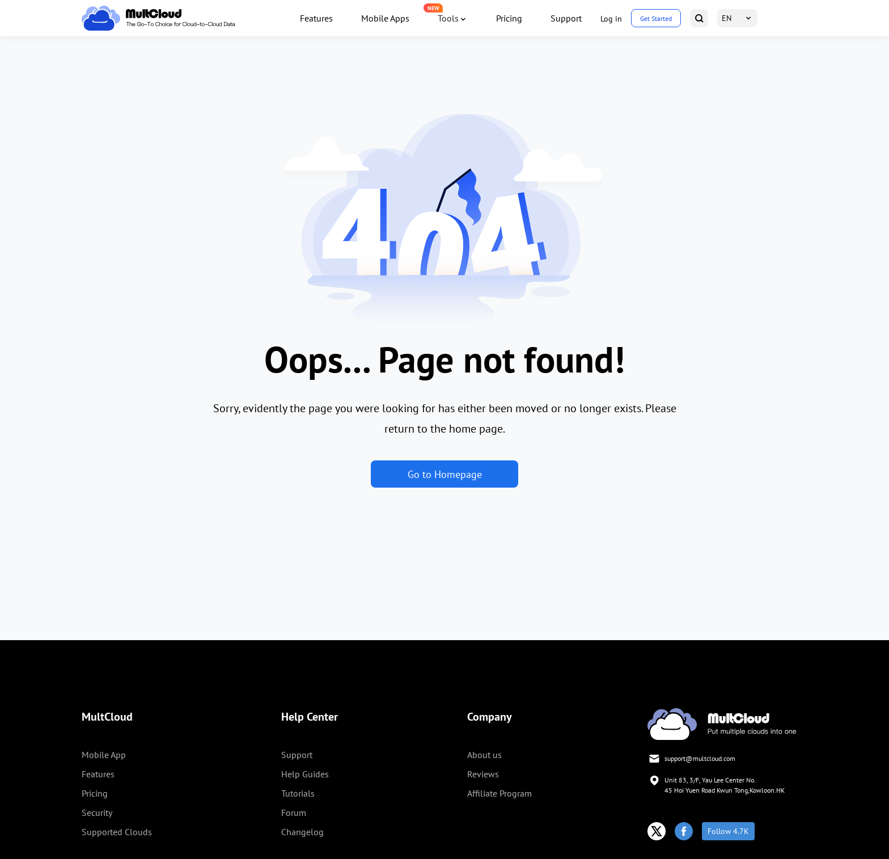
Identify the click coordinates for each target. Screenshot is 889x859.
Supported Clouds (117, 831)
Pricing (509, 18)
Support (566, 18)
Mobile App (104, 754)
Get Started (656, 18)
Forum (293, 812)
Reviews (483, 774)
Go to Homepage (445, 474)
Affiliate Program (499, 793)
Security (97, 812)
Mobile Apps (385, 18)
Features (316, 18)
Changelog (302, 831)
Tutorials (298, 793)
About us (484, 754)
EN (726, 18)
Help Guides (305, 774)
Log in (611, 19)
